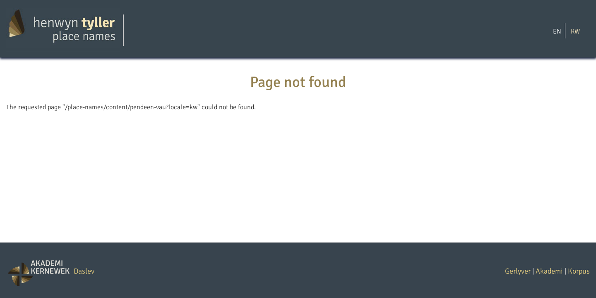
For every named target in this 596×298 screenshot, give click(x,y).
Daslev (84, 271)
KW (575, 31)
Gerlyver (518, 271)
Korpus (579, 271)
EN (557, 31)
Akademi (549, 271)
